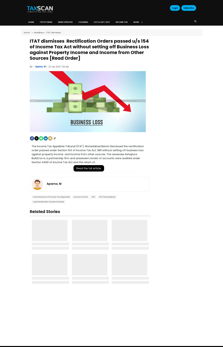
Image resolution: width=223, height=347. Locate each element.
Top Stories (46, 22)
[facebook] (32, 138)
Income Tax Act (81, 197)
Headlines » (39, 32)
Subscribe (188, 8)
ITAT (93, 197)
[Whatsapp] (41, 138)
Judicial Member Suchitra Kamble (48, 202)
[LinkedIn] (45, 138)
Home (27, 32)
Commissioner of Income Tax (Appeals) (51, 197)
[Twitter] (36, 138)
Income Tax (122, 22)
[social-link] (54, 138)
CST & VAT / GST (102, 22)
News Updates (65, 22)
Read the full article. (88, 168)
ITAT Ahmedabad (107, 197)
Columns (83, 22)
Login (175, 8)
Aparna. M (40, 66)
